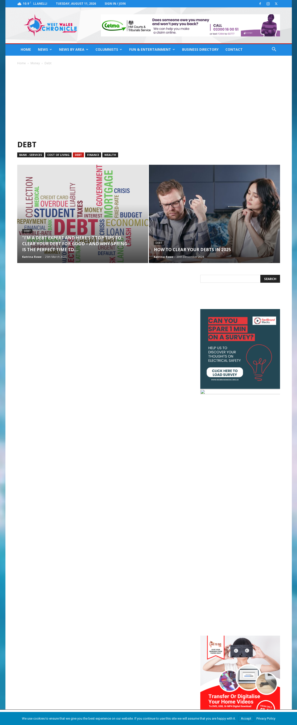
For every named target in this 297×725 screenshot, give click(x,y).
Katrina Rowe (32, 257)
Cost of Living (58, 155)
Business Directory (200, 49)
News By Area (73, 49)
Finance (93, 155)
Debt (78, 155)
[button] (274, 50)
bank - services (30, 155)
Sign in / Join (115, 3)
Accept (246, 718)
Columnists (108, 49)
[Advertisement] (148, 102)
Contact (234, 49)
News (45, 49)
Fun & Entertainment (152, 49)
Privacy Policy (265, 718)
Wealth (110, 155)
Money (35, 63)
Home (26, 49)
